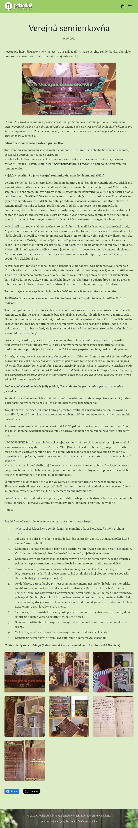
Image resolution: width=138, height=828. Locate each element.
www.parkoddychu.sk (67, 164)
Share (11, 791)
